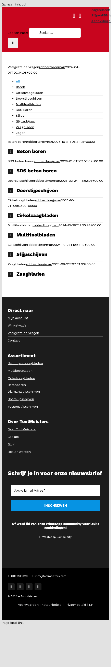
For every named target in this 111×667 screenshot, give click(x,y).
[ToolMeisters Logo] (58, 10)
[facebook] (11, 586)
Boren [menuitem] (20, 87)
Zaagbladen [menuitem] (25, 127)
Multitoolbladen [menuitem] (28, 104)
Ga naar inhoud (14, 4)
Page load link (13, 623)
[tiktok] (29, 586)
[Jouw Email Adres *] (55, 490)
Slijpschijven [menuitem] (25, 121)
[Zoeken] (13, 43)
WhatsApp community (64, 524)
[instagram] (20, 586)
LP (91, 605)
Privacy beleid (75, 605)
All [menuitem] (18, 81)
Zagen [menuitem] (20, 133)
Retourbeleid (51, 605)
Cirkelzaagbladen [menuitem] (29, 93)
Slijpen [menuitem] (21, 115)
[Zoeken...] (55, 33)
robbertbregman (52, 67)
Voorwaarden (28, 605)
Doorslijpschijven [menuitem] (29, 98)
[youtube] (38, 586)
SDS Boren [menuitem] (24, 110)
